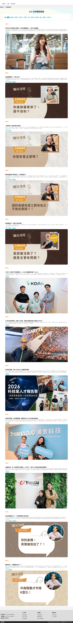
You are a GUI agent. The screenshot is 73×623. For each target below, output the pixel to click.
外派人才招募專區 (40, 618)
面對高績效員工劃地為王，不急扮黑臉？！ (16, 174)
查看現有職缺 (24, 614)
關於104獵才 (54, 614)
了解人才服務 (24, 616)
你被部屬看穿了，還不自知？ (12, 77)
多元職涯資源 (24, 618)
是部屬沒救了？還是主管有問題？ (13, 223)
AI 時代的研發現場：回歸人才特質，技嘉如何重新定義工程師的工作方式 (23, 321)
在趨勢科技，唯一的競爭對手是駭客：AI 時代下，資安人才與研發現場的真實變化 (26, 467)
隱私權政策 (2, 622)
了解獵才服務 (39, 614)
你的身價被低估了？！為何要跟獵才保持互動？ (17, 516)
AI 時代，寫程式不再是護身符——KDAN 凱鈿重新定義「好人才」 (22, 272)
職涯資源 (2, 7)
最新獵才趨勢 (39, 616)
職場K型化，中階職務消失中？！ (13, 564)
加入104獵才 (54, 616)
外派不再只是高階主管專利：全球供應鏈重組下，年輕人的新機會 (21, 28)
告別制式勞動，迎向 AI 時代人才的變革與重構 (17, 369)
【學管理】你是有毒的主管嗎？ (13, 126)
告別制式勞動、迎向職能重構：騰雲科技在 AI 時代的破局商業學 (21, 418)
